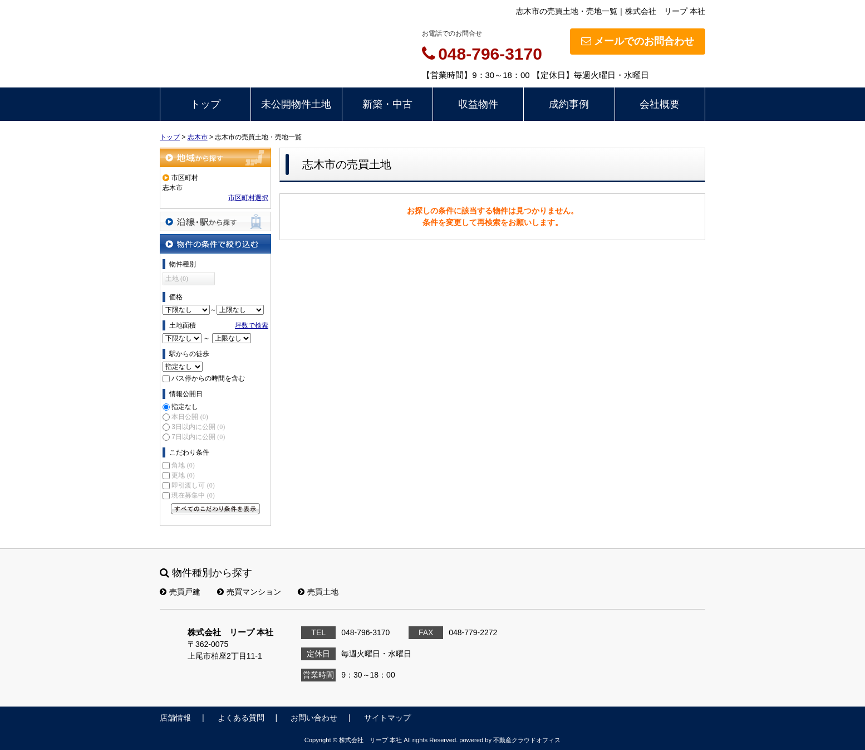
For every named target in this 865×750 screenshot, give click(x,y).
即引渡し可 (192, 485)
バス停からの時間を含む (208, 378)
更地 (182, 475)
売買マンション (249, 591)
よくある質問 (241, 717)
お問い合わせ (314, 717)
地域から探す (215, 157)
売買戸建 (180, 591)
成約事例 (569, 104)
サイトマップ (387, 717)
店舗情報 (175, 717)
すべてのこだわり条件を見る (215, 508)
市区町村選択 (248, 198)
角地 (182, 465)
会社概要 (660, 104)
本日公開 (189, 417)
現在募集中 (192, 495)
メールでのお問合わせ (637, 41)
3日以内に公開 (198, 427)
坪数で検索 (251, 325)
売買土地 (318, 591)
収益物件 (478, 104)
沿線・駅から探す (215, 221)
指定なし (184, 407)
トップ (205, 104)
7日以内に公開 (198, 437)
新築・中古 (387, 104)
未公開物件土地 (296, 104)
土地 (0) (176, 279)
